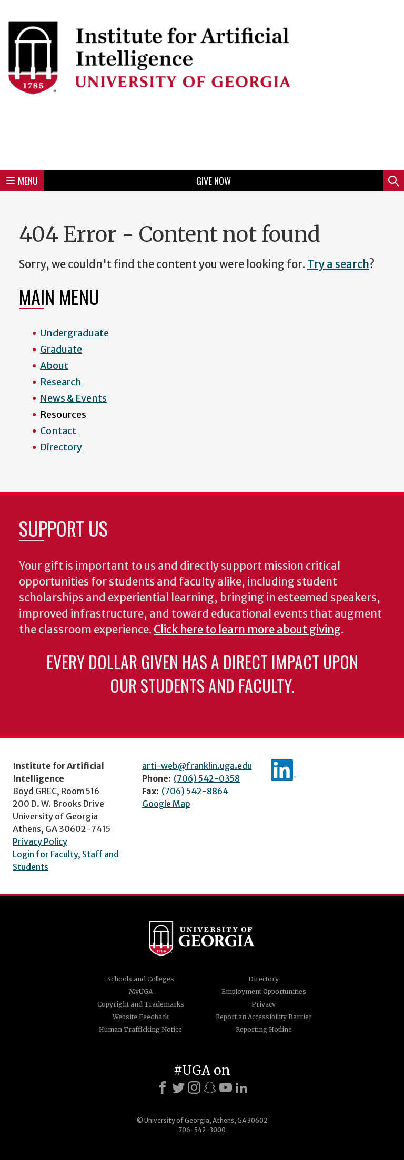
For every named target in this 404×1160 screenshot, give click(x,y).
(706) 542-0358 (207, 778)
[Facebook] (162, 1087)
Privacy (263, 1004)
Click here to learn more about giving (247, 630)
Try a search (338, 264)
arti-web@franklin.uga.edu (197, 766)
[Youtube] (225, 1087)
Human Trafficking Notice (140, 1029)
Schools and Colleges (140, 979)
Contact (58, 431)
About (54, 366)
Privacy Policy (40, 841)
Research (61, 382)
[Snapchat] (210, 1087)
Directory (61, 447)
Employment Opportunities (263, 991)
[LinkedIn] (241, 1087)
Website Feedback (141, 1017)
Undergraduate (74, 333)
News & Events (73, 398)
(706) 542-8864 (194, 791)
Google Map (166, 803)
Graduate (61, 349)
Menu (22, 181)
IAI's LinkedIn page (283, 770)
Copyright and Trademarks (140, 1004)
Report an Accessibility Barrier (264, 1017)
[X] (178, 1087)
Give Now (213, 181)
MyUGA (141, 991)
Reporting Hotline (264, 1029)
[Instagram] (194, 1087)
